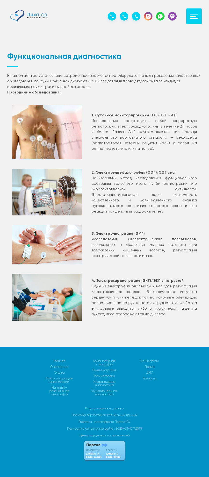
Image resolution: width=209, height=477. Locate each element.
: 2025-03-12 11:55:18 (128, 428)
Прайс (149, 367)
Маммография (104, 376)
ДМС (149, 372)
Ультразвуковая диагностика (104, 383)
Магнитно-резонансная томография (59, 391)
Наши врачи (149, 361)
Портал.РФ (122, 422)
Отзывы (59, 372)
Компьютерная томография (104, 362)
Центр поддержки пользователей (104, 435)
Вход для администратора (104, 408)
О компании (59, 367)
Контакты (149, 378)
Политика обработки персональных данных (104, 415)
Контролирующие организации (59, 380)
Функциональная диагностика (104, 392)
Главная (59, 361)
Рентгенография (104, 370)
